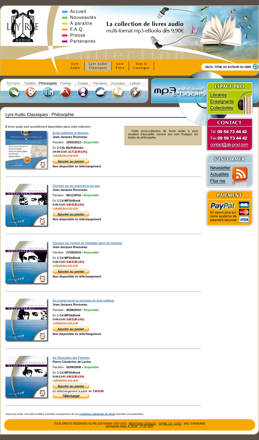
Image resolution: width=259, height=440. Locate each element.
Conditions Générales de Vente (97, 414)
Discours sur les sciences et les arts (76, 185)
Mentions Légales (142, 423)
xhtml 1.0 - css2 (169, 423)
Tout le (141, 66)
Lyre (75, 66)
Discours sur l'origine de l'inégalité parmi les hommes (87, 243)
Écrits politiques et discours (70, 132)
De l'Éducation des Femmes (71, 357)
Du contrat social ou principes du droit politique (83, 300)
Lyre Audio (98, 66)
